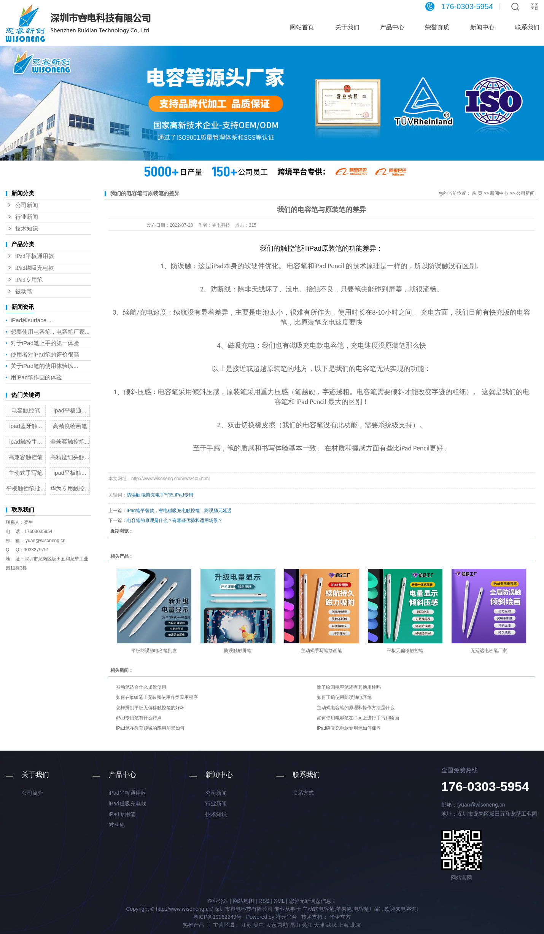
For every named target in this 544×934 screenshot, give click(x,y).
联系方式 (303, 793)
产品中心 (392, 27)
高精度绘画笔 (70, 426)
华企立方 (339, 917)
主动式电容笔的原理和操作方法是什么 (355, 707)
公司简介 (32, 793)
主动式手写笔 (25, 472)
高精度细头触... (69, 457)
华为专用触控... (69, 488)
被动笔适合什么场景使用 (141, 687)
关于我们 (347, 27)
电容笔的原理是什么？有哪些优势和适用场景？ (175, 520)
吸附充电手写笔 (157, 495)
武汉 (331, 925)
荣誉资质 (437, 27)
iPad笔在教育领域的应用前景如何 (150, 728)
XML (279, 901)
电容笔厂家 (366, 909)
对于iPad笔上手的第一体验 (45, 343)
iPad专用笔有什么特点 (139, 718)
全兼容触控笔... (69, 441)
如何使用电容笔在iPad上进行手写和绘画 (358, 718)
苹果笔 (344, 909)
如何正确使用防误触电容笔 (344, 697)
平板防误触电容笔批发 (154, 650)
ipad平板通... (70, 410)
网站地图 (243, 901)
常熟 (283, 925)
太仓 (271, 925)
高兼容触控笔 (25, 457)
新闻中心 (482, 27)
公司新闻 (26, 205)
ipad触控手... (25, 441)
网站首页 (302, 27)
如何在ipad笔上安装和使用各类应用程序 (157, 697)
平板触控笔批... (25, 488)
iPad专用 (184, 495)
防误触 (133, 495)
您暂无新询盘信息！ (313, 901)
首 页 (477, 193)
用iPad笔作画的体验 (36, 377)
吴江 (307, 925)
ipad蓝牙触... (25, 426)
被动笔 (23, 291)
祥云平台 (286, 917)
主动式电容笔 (318, 909)
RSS (263, 901)
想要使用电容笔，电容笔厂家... (50, 331)
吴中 (258, 925)
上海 (343, 925)
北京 (355, 925)
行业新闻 (26, 217)
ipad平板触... (70, 472)
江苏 (246, 925)
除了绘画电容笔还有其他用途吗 (349, 687)
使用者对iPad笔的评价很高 (45, 354)
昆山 (295, 925)
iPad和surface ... (32, 320)
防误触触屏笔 (237, 650)
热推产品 (193, 925)
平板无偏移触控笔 (405, 650)
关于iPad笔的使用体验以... (44, 366)
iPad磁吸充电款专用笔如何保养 (349, 728)
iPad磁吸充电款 (34, 268)
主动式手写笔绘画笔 (321, 650)
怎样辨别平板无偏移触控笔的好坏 (150, 707)
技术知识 (26, 229)
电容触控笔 (25, 410)
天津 (319, 925)
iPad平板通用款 (34, 256)
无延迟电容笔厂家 (489, 650)
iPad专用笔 (29, 280)
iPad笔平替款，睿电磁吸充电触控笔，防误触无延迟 (179, 510)
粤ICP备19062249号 (217, 917)
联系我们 (306, 774)
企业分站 (218, 901)
